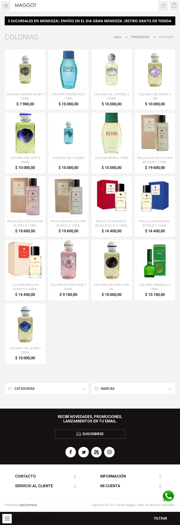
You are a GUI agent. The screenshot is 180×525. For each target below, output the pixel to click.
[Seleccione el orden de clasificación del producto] (44, 518)
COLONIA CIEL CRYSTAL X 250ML (111, 96)
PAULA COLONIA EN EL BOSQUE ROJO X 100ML (111, 223)
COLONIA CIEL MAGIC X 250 (155, 96)
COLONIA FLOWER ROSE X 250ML (68, 287)
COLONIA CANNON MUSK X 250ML (25, 96)
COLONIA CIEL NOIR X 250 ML (111, 287)
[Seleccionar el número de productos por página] (31, 518)
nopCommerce (28, 505)
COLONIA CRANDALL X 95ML (154, 287)
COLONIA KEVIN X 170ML (112, 158)
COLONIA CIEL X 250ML (68, 158)
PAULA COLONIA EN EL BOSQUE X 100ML (154, 223)
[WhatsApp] (168, 496)
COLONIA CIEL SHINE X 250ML (25, 350)
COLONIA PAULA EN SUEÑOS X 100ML (25, 287)
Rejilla (7, 518)
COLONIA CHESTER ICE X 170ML (68, 96)
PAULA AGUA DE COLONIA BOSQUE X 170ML (155, 160)
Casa (117, 37)
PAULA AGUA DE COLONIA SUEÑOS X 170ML (68, 223)
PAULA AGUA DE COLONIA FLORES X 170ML (25, 223)
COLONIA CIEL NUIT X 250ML (25, 160)
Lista (17, 518)
